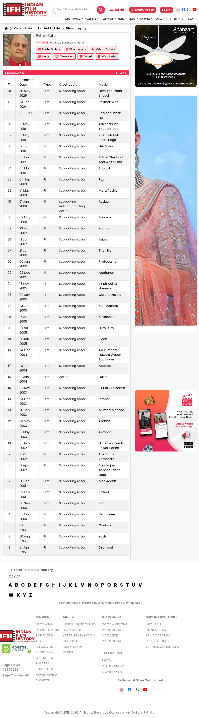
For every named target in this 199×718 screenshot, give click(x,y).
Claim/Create (142, 10)
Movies (77, 18)
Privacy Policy (158, 635)
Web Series (107, 56)
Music (122, 18)
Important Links (162, 616)
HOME (67, 18)
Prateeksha (107, 261)
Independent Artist (79, 624)
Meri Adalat (107, 481)
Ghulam (105, 525)
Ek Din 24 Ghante (112, 388)
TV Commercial (114, 624)
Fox (101, 179)
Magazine (110, 635)
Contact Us (156, 630)
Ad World (146, 18)
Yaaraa (104, 228)
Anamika (105, 217)
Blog (191, 18)
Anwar (104, 239)
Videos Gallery (103, 49)
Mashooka (106, 317)
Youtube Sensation (79, 635)
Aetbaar (105, 366)
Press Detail (112, 641)
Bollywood (72, 630)
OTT (184, 18)
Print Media (111, 630)
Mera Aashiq (108, 190)
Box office (45, 669)
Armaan (105, 432)
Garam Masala (110, 295)
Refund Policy (157, 641)
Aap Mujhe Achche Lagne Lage (109, 470)
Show (106, 660)
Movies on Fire (48, 630)
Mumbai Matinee (111, 410)
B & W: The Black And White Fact (111, 159)
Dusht (103, 377)
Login (166, 10)
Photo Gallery (49, 49)
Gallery (162, 18)
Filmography (75, 28)
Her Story (106, 146)
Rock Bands (73, 646)
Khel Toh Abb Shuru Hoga (109, 137)
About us (153, 624)
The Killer (106, 250)
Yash (102, 536)
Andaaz (104, 421)
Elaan (103, 339)
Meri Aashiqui (109, 306)
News (133, 18)
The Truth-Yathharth (107, 456)
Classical (71, 641)
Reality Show (113, 666)
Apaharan (106, 272)
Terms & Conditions (162, 646)
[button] (117, 9)
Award (85, 56)
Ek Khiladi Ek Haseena (108, 286)
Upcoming (44, 624)
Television (108, 18)
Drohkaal (106, 547)
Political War (108, 102)
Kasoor (104, 492)
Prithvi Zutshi (48, 28)
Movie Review (47, 674)
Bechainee (107, 514)
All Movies (44, 646)
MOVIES (42, 616)
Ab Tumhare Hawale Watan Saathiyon (110, 355)
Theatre (42, 663)
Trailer (41, 641)
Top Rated (44, 635)
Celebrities (22, 28)
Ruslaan (105, 201)
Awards (42, 680)
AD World (111, 616)
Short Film (44, 652)
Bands (68, 652)
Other (175, 18)
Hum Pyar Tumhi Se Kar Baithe (111, 445)
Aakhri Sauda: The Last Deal (109, 126)
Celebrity (92, 18)
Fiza (102, 503)
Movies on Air (113, 671)
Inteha (104, 399)
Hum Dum (106, 328)
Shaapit (104, 168)
